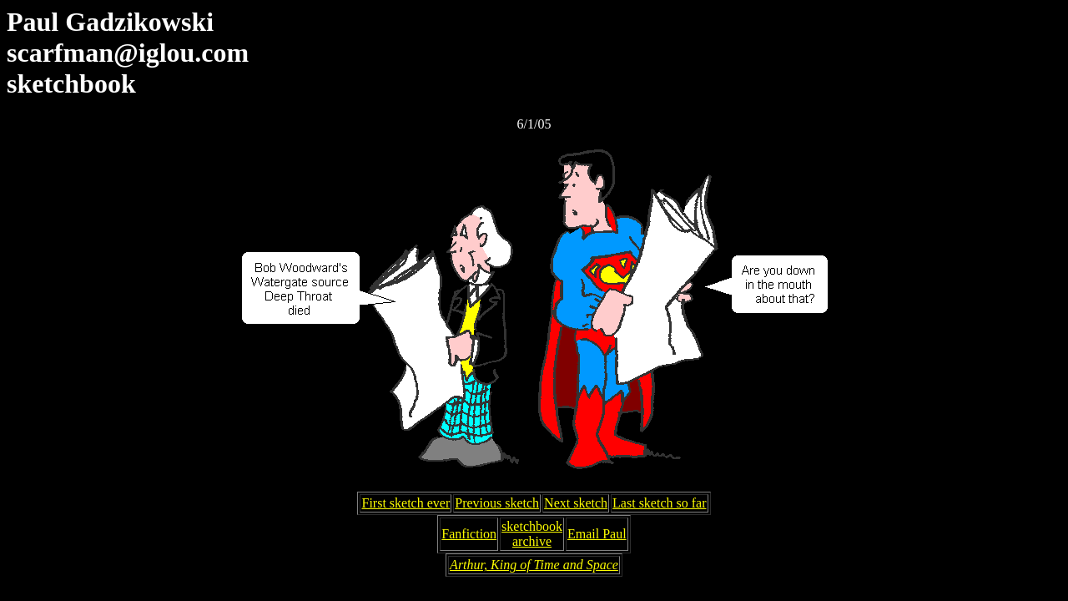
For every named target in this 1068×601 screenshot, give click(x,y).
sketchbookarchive (531, 533)
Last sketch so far (659, 503)
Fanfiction (468, 534)
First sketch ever (405, 503)
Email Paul (597, 534)
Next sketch (575, 503)
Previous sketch (497, 503)
